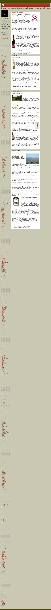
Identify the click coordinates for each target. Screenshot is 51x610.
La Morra (2, 379)
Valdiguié (2, 573)
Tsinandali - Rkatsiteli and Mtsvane (18, 93)
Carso (2, 267)
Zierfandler (2, 204)
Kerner (2, 371)
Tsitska (2, 564)
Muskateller (2, 437)
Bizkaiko (2, 119)
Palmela (2, 468)
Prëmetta (2, 496)
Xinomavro (2, 113)
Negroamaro (3, 445)
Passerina (2, 474)
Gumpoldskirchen (3, 351)
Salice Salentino (3, 523)
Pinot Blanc (2, 488)
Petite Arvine (3, 481)
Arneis (2, 228)
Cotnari (2, 130)
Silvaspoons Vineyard (4, 182)
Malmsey (2, 402)
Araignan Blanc (3, 227)
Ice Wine (2, 355)
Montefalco (2, 429)
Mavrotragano (3, 418)
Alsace (2, 221)
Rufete (2, 176)
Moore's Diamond (3, 431)
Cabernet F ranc (3, 261)
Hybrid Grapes (15, 53)
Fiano (2, 324)
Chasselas (2, 280)
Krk (1, 377)
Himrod (2, 352)
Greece (2, 57)
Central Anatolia (3, 274)
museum (36, 104)
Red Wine (22, 53)
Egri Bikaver (3, 317)
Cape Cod (2, 265)
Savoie (2, 179)
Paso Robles (3, 473)
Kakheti (2, 369)
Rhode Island (25, 53)
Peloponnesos (3, 104)
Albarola (2, 114)
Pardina (2, 471)
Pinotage (2, 490)
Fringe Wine (6, 5)
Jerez (2, 365)
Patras (2, 161)
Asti (1, 230)
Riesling (2, 506)
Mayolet (2, 419)
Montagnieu (3, 428)
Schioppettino (3, 180)
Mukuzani (2, 436)
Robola (2, 173)
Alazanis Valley (16, 227)
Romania (2, 174)
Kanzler (2, 370)
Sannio (2, 525)
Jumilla (2, 367)
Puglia (2, 81)
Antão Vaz (2, 226)
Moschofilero (3, 433)
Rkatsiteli (17, 89)
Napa (2, 441)
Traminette (2, 559)
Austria (2, 61)
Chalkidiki (2, 276)
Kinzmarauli (3, 372)
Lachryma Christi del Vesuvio (5, 381)
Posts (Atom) (17, 231)
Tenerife (2, 111)
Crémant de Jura (3, 306)
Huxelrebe (2, 354)
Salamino (2, 522)
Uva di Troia (3, 571)
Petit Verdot (2, 167)
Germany (2, 72)
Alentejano (2, 218)
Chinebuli (2, 281)
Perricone (2, 479)
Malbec (2, 401)
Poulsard (2, 171)
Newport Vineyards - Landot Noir (17, 12)
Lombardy (2, 73)
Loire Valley (2, 67)
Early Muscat (3, 316)
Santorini (2, 106)
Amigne (2, 224)
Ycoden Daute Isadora (4, 203)
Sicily (2, 63)
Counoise (2, 302)
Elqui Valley (2, 318)
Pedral (2, 475)
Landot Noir (19, 53)
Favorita (2, 323)
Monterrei (2, 430)
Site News (2, 183)
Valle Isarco (2, 574)
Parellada (2, 472)
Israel (2, 364)
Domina (2, 313)
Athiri (2, 231)
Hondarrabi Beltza (3, 353)
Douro (2, 315)
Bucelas (2, 257)
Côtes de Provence (3, 308)
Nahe (2, 438)
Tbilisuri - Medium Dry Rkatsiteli (17, 57)
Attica (2, 232)
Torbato (2, 557)
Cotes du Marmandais (4, 301)
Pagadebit (2, 467)
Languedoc (2, 85)
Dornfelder (2, 314)
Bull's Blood (2, 259)
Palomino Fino (3, 470)
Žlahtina (2, 605)
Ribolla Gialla (3, 505)
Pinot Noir (2, 170)
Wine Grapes (3, 599)
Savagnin (2, 108)
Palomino (2, 469)
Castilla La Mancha (3, 124)
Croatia (2, 305)
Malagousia (2, 400)
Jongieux (2, 366)
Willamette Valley (3, 598)
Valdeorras (2, 572)
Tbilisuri (23, 89)
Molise (2, 425)
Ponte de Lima (3, 492)
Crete (2, 131)
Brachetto (2, 254)
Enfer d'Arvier (3, 320)
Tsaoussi (2, 562)
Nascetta (2, 442)
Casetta (2, 268)
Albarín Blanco (3, 215)
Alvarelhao (2, 223)
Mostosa (2, 434)
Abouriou (2, 206)
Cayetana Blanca (3, 271)
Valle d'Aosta (3, 69)
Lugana (2, 154)
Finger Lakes (3, 55)
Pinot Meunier (3, 489)
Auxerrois (2, 233)
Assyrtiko (2, 229)
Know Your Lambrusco (4, 373)
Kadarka (2, 368)
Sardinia (2, 107)
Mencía (2, 420)
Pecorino (2, 162)
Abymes (2, 208)
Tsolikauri (2, 565)
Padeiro (2, 466)
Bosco (2, 253)
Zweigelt (2, 601)
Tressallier (2, 561)
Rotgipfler (2, 175)
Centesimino (3, 273)
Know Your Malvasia (4, 153)
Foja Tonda (2, 326)
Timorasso (2, 553)
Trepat (2, 560)
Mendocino (2, 421)
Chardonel (2, 279)
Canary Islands (3, 78)
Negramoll (2, 444)
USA (28, 53)
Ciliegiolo (2, 282)
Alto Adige (2, 77)
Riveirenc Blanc (3, 507)
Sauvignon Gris (3, 527)
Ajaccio (2, 212)
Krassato (2, 375)
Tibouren (2, 551)
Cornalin (2, 129)
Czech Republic (3, 133)
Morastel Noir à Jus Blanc (4, 432)
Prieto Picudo (3, 494)
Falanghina (2, 322)
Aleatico (2, 217)
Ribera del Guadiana (4, 504)
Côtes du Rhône (3, 310)
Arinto (2, 116)
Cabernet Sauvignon (4, 262)
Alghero (2, 219)
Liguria (2, 80)
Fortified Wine (3, 71)
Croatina (2, 132)
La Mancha (2, 378)
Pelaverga (2, 477)
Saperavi (2, 178)
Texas (2, 550)
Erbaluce (2, 321)
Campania (2, 70)
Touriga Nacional (3, 558)
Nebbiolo (2, 443)
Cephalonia (2, 126)
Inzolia (2, 359)
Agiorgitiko (2, 209)
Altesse (2, 222)
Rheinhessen (3, 105)
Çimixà (2, 602)
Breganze (2, 255)
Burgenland (2, 122)
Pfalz (2, 482)
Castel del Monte (3, 269)
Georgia (15, 89)
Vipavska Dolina (3, 595)
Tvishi (2, 566)
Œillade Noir (3, 604)
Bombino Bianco (3, 252)
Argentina (2, 115)
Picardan (2, 483)
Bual (2, 256)
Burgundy (2, 260)
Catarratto (2, 125)
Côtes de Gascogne (4, 307)
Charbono (2, 127)
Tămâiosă (2, 567)
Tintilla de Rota (3, 556)
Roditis (2, 510)
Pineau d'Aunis (3, 486)
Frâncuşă (2, 331)
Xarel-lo (2, 600)
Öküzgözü (2, 603)
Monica (2, 427)
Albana (2, 214)
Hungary (2, 84)
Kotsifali (2, 374)
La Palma (2, 380)
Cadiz (2, 263)
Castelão (2, 270)
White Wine (25, 89)
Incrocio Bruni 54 (3, 357)
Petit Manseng (3, 480)
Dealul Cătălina (3, 311)
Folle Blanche (3, 327)
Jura (2, 79)
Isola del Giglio (3, 363)
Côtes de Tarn (3, 309)
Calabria (2, 264)
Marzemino (2, 155)
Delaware (2, 312)
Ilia (1, 356)
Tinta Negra (2, 554)
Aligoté (2, 220)
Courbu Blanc (3, 304)
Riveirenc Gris (3, 508)
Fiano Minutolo (3, 325)
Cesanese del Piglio (4, 275)
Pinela (2, 487)
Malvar (2, 403)
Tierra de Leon (3, 552)
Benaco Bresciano (3, 118)
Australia (2, 117)
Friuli (2, 66)
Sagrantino (2, 177)
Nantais (2, 439)
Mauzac (2, 416)
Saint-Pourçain (3, 521)
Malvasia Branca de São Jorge (5, 404)
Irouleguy (2, 360)
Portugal (2, 58)
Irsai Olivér (2, 362)
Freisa (2, 329)
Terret (2, 549)
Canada (2, 123)
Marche (2, 68)
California (2, 60)
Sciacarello (2, 181)
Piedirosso (2, 484)
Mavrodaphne (3, 417)
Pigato (2, 485)
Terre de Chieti (3, 548)
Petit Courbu (3, 165)
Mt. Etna (2, 435)
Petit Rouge (3, 166)
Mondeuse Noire (3, 426)
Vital (2, 596)
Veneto (2, 76)
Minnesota (2, 424)
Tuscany (2, 75)
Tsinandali (2, 563)
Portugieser (2, 493)
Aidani (2, 210)
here (35, 29)
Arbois (2, 83)
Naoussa (2, 440)
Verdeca (2, 576)
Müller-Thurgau (3, 158)
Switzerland (2, 110)
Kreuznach (2, 376)
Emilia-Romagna (3, 65)
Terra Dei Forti (3, 546)
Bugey (2, 121)
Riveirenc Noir (3, 509)
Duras (2, 134)
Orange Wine (3, 160)
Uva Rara (2, 570)
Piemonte (2, 59)
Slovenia (2, 109)
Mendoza (2, 422)
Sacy (2, 520)
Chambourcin (3, 277)
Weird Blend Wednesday (4, 64)
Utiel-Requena (3, 569)
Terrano (2, 547)
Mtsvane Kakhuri (3, 157)
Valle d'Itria (2, 575)
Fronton (2, 330)
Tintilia (2, 555)
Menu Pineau (3, 423)
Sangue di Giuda (3, 524)
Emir (2, 319)
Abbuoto (2, 205)
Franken (2, 328)
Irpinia (2, 361)
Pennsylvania (3, 164)
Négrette (2, 159)
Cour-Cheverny (3, 303)
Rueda (2, 519)
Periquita (2, 478)
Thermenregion (3, 112)
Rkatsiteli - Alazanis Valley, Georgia (18, 152)
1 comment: (22, 226)
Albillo (2, 216)
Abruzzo (2, 207)
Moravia (2, 156)
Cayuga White (3, 272)
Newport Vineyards (22, 15)
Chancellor (2, 278)
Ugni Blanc (2, 568)
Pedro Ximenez (3, 476)
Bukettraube (3, 258)
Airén (2, 211)
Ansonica (2, 225)
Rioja (2, 172)
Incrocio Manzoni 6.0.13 (4, 358)
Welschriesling (3, 597)
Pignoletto (2, 169)
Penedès (2, 163)
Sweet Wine (20, 89)
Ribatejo (2, 503)
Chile (2, 128)
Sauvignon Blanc (3, 526)
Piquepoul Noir (3, 491)
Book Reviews (3, 120)
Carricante (2, 266)
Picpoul (2, 168)
